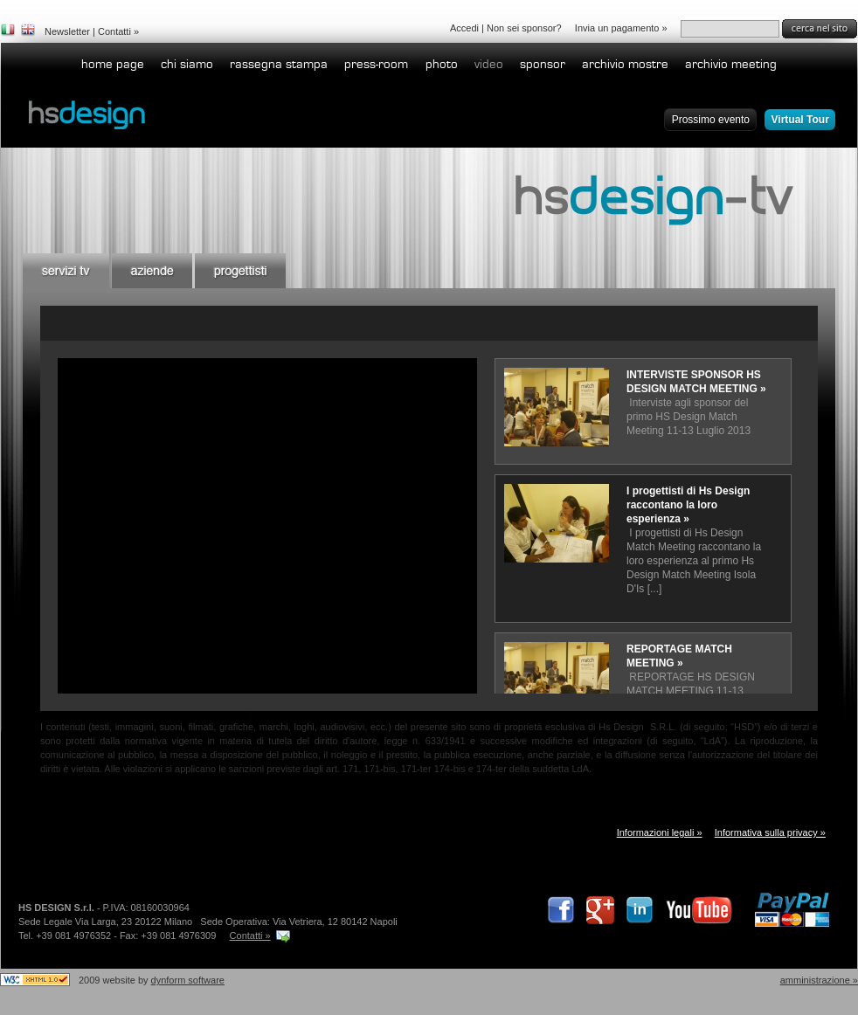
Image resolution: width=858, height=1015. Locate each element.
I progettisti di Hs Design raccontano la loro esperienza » (688, 505)
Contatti (114, 31)
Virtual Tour (800, 120)
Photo (442, 64)
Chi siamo (187, 64)
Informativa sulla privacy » (770, 832)
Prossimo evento (711, 120)
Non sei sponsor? (524, 28)
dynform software (188, 980)
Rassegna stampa (279, 64)
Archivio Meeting (731, 64)
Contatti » (250, 935)
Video (488, 64)
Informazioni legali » (659, 832)
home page (112, 64)
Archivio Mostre (625, 64)
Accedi (464, 28)
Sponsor (542, 64)
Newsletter (67, 31)
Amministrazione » (819, 980)
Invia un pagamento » (621, 28)
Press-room (376, 64)
